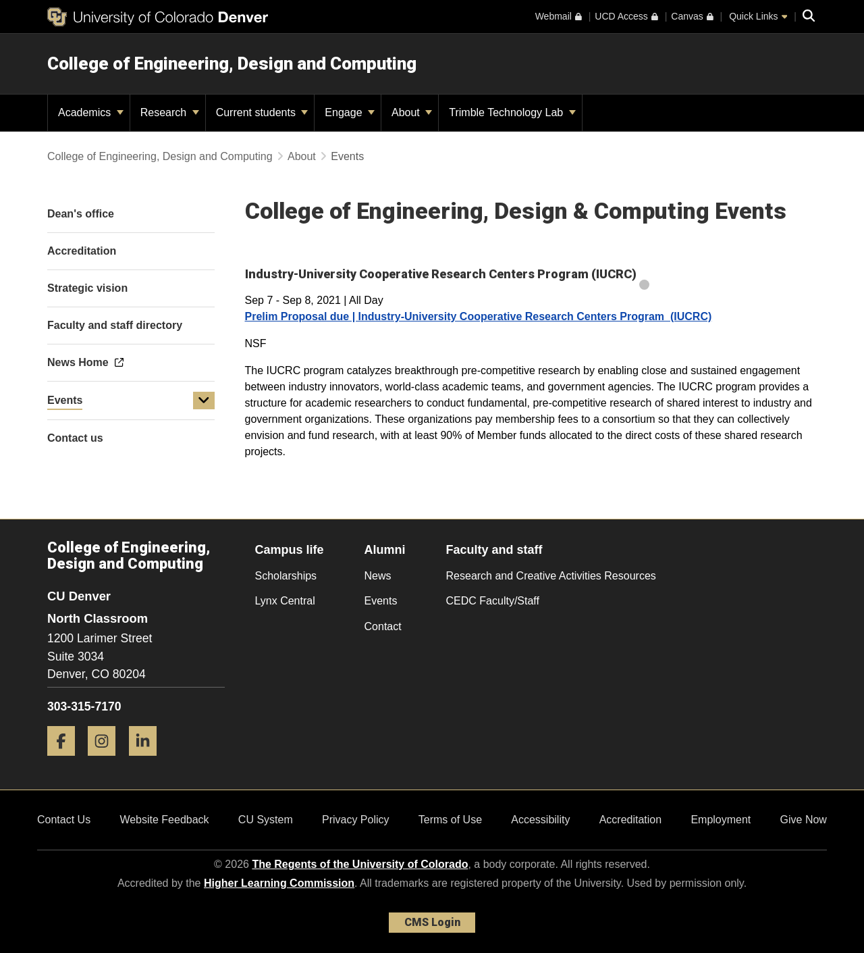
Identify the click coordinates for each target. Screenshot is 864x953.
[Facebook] (66, 761)
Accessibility (540, 819)
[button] (204, 400)
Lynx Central (285, 601)
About (412, 112)
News (378, 576)
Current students (262, 112)
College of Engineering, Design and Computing (231, 63)
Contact (383, 626)
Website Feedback (164, 819)
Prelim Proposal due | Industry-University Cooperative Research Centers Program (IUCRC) (478, 316)
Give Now (803, 819)
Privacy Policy (355, 819)
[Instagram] (107, 761)
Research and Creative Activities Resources (551, 576)
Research (169, 112)
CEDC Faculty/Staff (492, 601)
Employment (721, 819)
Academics (91, 112)
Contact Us (63, 819)
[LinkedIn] (148, 761)
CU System (265, 819)
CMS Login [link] (432, 922)
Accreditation (630, 819)
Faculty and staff (494, 550)
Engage (350, 112)
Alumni (385, 550)
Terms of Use (450, 819)
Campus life (289, 550)
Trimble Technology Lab (512, 112)
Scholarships (286, 576)
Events (64, 400)
